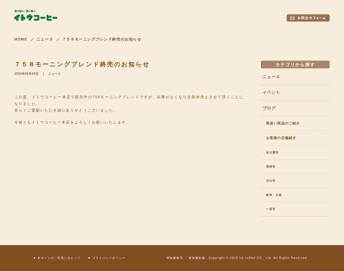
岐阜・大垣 (274, 195)
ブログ (269, 108)
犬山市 (270, 180)
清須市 (270, 166)
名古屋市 (272, 152)
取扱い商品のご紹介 (283, 123)
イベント (271, 92)
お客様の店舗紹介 (281, 138)
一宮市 (270, 209)
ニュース (54, 73)
